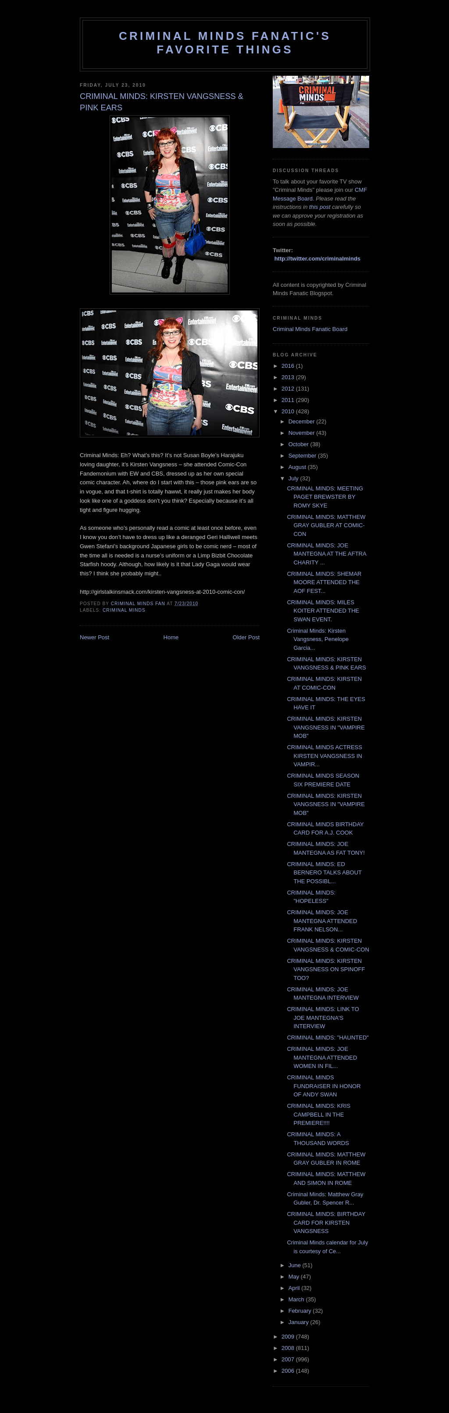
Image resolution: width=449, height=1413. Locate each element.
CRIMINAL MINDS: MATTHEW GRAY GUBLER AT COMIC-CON (326, 525)
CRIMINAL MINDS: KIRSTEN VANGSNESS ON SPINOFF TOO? (326, 969)
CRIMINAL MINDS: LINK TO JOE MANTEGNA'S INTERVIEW (323, 1017)
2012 (289, 388)
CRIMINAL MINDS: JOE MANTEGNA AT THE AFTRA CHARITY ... (326, 554)
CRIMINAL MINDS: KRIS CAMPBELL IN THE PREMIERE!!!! (318, 1114)
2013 (289, 377)
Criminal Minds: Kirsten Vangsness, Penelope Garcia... (318, 639)
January (299, 1322)
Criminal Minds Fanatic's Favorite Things (225, 42)
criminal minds (124, 610)
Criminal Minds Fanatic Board (310, 329)
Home (171, 637)
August (298, 467)
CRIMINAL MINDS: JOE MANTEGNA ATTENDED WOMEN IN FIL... (322, 1057)
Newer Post (94, 637)
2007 (289, 1359)
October (299, 444)
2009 (289, 1336)
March (297, 1299)
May (295, 1276)
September (303, 455)
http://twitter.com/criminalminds (317, 258)
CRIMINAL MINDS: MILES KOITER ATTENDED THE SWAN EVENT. (323, 611)
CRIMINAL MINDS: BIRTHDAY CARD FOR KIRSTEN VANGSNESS (326, 1222)
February (301, 1310)
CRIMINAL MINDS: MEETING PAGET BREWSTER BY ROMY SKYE (325, 497)
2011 (289, 400)
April (295, 1288)
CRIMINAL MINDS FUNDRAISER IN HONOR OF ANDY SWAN (323, 1086)
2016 (289, 366)
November (303, 433)
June (296, 1265)
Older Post (246, 637)
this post (319, 207)
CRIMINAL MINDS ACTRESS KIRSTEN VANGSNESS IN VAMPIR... (324, 756)
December (303, 421)
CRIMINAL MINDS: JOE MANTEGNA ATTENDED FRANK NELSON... (322, 921)
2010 (289, 411)
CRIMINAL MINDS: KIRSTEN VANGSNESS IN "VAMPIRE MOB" (325, 727)
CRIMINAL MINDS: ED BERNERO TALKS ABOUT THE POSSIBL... (324, 872)
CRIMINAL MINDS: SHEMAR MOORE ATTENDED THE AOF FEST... (324, 582)
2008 (289, 1348)
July (294, 478)
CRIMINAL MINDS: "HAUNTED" (327, 1037)
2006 (289, 1370)
